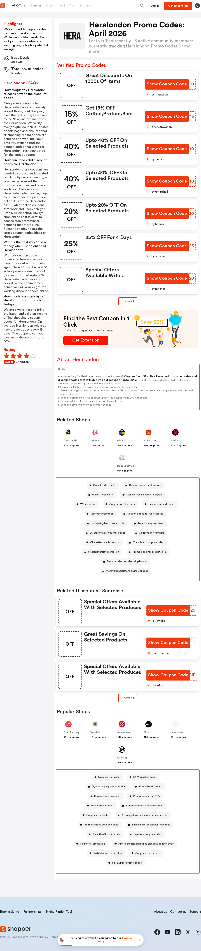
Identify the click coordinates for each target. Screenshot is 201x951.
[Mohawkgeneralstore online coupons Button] (125, 571)
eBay (120, 440)
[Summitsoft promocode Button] (105, 834)
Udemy (94, 440)
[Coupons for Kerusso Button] (146, 853)
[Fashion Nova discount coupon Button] (142, 495)
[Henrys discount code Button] (159, 504)
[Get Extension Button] (85, 340)
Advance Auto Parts (129, 732)
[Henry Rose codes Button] (100, 805)
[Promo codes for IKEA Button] (145, 796)
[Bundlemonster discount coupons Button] (149, 825)
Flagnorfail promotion (92, 844)
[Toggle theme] (197, 5)
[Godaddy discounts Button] (103, 485)
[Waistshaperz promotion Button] (106, 853)
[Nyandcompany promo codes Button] (107, 786)
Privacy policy (39, 937)
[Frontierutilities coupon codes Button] (99, 825)
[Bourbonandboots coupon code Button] (143, 805)
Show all (127, 698)
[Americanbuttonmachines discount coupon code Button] (144, 844)
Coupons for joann (109, 777)
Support (195, 911)
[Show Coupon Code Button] (167, 84)
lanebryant (177, 732)
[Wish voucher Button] (86, 504)
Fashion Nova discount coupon (144, 494)
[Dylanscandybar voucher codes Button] (106, 533)
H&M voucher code (144, 777)
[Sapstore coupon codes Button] (146, 834)
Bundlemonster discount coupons (151, 824)
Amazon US (71, 440)
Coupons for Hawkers (151, 533)
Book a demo (9, 911)
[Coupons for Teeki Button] (95, 815)
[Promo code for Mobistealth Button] (148, 552)
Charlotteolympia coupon (104, 542)
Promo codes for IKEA (146, 796)
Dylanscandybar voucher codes (107, 533)
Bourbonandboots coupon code (144, 805)
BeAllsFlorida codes (150, 786)
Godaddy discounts (104, 485)
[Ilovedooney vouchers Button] (149, 523)
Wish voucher (88, 504)
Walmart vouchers (102, 494)
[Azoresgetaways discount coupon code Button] (143, 815)
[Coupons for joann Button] (107, 777)
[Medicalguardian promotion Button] (102, 552)
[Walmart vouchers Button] (101, 495)
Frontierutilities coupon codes (101, 824)
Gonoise (122, 758)
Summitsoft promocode (106, 834)
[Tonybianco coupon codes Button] (147, 542)
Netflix (174, 440)
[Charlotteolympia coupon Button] (103, 542)
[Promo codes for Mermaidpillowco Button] (125, 561)
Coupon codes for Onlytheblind (145, 514)
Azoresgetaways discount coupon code (144, 815)
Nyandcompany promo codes (108, 786)
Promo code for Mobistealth (149, 552)
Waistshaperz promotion (108, 853)
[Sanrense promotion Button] (100, 514)
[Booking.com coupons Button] (105, 796)
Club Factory (72, 732)
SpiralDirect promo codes (127, 863)
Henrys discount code (161, 504)
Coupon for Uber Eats (122, 504)
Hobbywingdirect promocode (107, 523)
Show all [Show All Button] (127, 301)
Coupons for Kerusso (147, 853)
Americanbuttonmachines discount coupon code (146, 844)
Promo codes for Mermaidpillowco (127, 561)
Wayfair (95, 732)
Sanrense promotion (101, 514)
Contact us (178, 911)
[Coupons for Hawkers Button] (150, 533)
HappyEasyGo (125, 466)
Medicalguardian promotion (103, 552)
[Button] (154, 6)
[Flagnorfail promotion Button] (91, 844)
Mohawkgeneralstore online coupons (127, 571)
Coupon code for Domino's (145, 485)
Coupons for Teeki (97, 815)
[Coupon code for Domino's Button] (143, 485)
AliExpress (150, 440)
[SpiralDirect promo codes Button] (125, 863)
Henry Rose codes (101, 805)
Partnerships (32, 911)
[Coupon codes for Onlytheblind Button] (144, 514)
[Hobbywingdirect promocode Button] (106, 523)
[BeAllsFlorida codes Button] (149, 786)
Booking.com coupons (107, 796)
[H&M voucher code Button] (143, 777)
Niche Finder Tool (59, 911)
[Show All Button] (127, 698)
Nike (146, 732)
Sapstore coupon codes (147, 834)
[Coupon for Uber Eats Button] (120, 504)
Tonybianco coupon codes (148, 542)
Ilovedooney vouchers (150, 523)
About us (160, 911)
